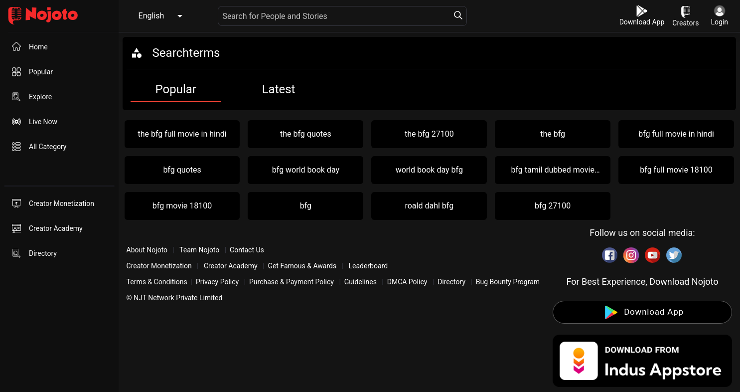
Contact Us (247, 250)
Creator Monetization (160, 266)
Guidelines (360, 282)
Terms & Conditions (157, 282)
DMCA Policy (407, 282)
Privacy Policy (217, 282)
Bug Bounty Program (508, 282)
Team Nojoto (199, 250)
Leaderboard (368, 266)
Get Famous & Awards (302, 266)
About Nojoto (148, 250)
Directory (451, 282)
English (151, 15)
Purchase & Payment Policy (291, 282)
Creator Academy (230, 266)
